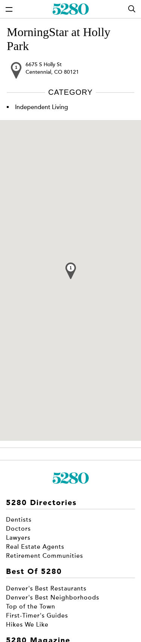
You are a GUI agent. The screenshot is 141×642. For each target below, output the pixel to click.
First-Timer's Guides (37, 615)
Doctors (18, 529)
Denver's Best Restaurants (46, 588)
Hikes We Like (27, 624)
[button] (70, 270)
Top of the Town (30, 606)
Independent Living (41, 107)
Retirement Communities (44, 556)
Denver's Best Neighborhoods (52, 597)
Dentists (19, 520)
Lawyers (18, 538)
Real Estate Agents (35, 547)
